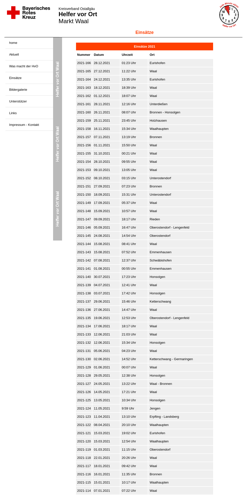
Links (13, 113)
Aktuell (14, 54)
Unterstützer (18, 101)
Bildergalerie (18, 89)
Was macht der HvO (23, 66)
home (13, 43)
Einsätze (15, 78)
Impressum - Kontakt (24, 125)
